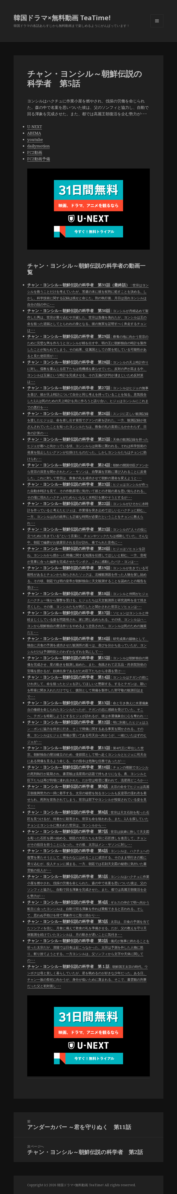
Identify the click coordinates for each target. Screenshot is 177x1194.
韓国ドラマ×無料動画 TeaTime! (62, 17)
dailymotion (38, 146)
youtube (35, 139)
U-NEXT (34, 126)
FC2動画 (34, 152)
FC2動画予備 (38, 158)
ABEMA (34, 133)
